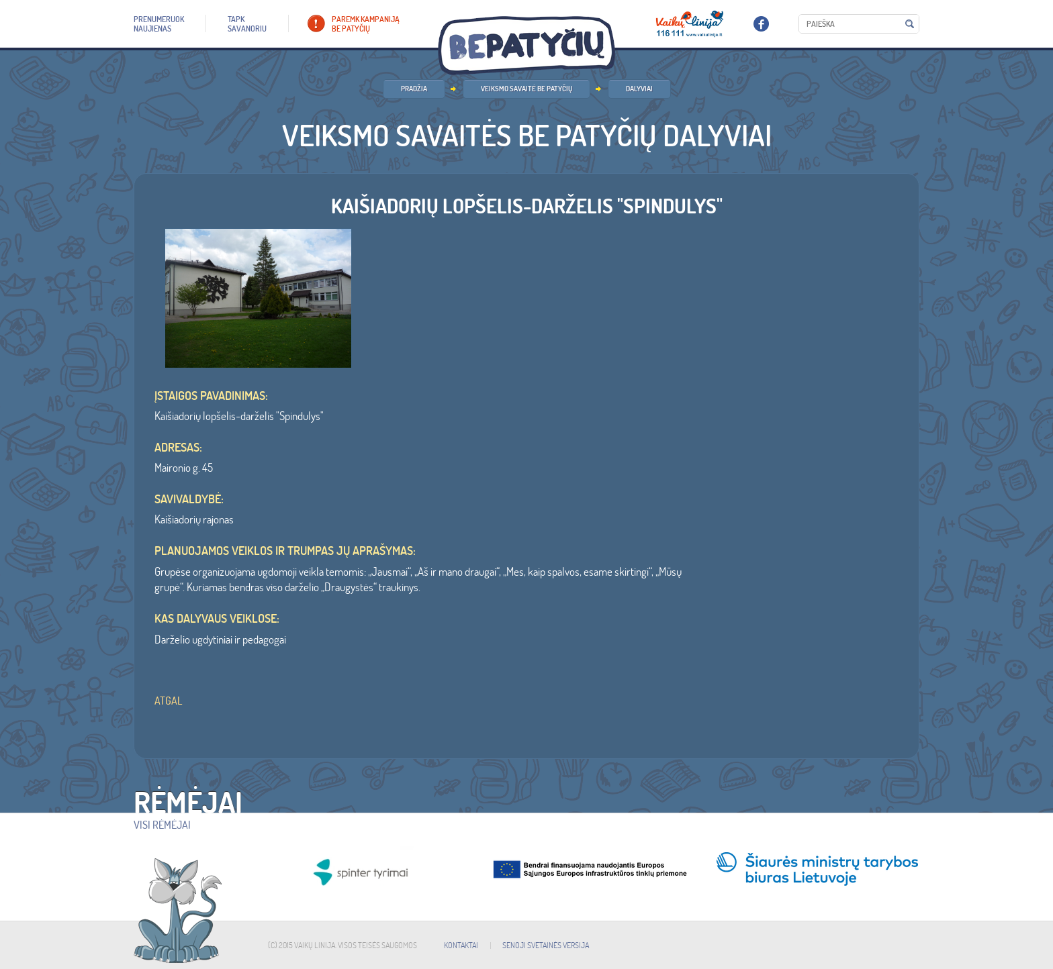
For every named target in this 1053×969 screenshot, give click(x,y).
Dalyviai (639, 88)
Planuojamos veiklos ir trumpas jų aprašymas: (285, 551)
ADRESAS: (178, 447)
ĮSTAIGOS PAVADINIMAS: (211, 396)
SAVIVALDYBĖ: (189, 499)
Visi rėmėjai (162, 824)
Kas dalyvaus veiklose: (216, 618)
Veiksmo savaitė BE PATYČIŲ (526, 88)
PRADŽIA (414, 88)
